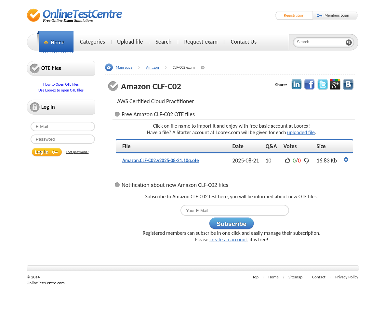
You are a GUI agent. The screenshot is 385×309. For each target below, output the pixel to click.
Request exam (200, 41)
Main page (124, 67)
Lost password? (77, 152)
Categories (92, 41)
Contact (318, 276)
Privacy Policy (346, 276)
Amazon (152, 67)
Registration (294, 15)
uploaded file (301, 132)
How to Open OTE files (61, 84)
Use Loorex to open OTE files (61, 90)
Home (273, 276)
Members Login (337, 15)
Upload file (130, 41)
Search (164, 41)
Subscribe (231, 223)
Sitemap (295, 276)
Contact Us (244, 41)
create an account (228, 239)
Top (255, 276)
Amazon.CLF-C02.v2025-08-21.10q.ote (160, 160)
